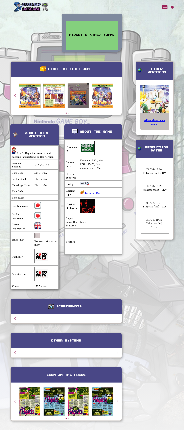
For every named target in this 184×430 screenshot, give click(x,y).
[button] (117, 95)
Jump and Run (92, 193)
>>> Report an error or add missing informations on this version (32, 154)
